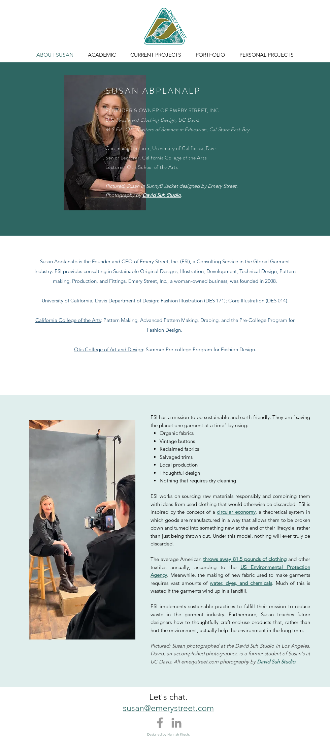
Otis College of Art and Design (108, 349)
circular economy (236, 512)
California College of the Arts (68, 320)
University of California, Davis (74, 300)
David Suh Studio (161, 195)
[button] (101, 55)
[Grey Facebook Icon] (160, 723)
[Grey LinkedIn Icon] (176, 723)
